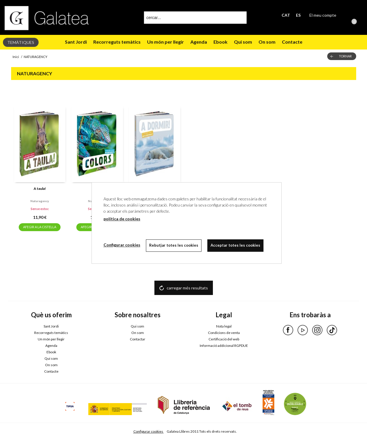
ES (298, 15)
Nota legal (224, 326)
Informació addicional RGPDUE (224, 345)
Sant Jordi (76, 42)
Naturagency (39, 201)
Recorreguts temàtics (117, 42)
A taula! (40, 188)
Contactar (137, 339)
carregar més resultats (187, 287)
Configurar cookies (148, 431)
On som (267, 42)
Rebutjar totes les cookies (174, 245)
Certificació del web (224, 339)
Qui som (243, 42)
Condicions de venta (224, 332)
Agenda (198, 42)
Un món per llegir (165, 42)
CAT (286, 15)
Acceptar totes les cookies (236, 245)
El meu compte (322, 15)
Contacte (292, 42)
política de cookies (122, 218)
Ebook (220, 42)
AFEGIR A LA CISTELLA (39, 227)
